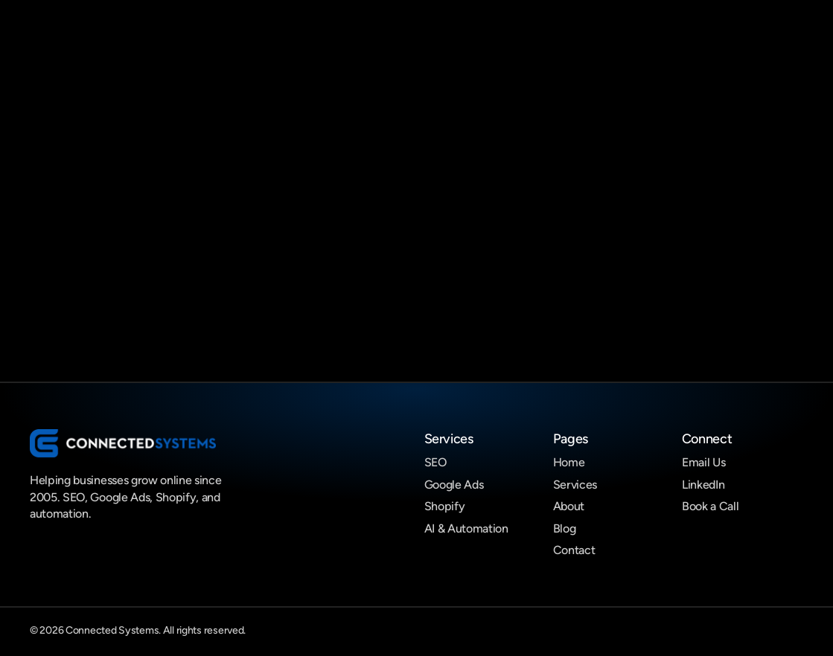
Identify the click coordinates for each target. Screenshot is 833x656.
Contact (574, 550)
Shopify (444, 506)
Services (575, 484)
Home (569, 462)
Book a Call (710, 506)
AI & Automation (466, 528)
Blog (564, 528)
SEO (435, 462)
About (568, 506)
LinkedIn (703, 484)
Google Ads (454, 484)
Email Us (703, 462)
